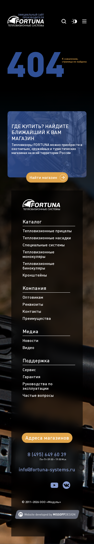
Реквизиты (33, 304)
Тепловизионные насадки (47, 238)
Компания (34, 288)
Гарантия (31, 376)
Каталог (32, 221)
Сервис (29, 369)
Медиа (30, 331)
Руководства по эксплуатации (38, 386)
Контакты (32, 311)
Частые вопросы (38, 395)
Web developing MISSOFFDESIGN (47, 514)
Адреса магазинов (47, 438)
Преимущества (37, 318)
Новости (30, 340)
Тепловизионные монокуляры (38, 254)
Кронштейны (35, 275)
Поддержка (36, 360)
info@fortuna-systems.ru (47, 469)
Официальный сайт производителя (31, 16)
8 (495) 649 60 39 (47, 454)
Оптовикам (33, 297)
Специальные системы (44, 245)
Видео (28, 347)
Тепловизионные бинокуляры (38, 265)
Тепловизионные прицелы (47, 230)
